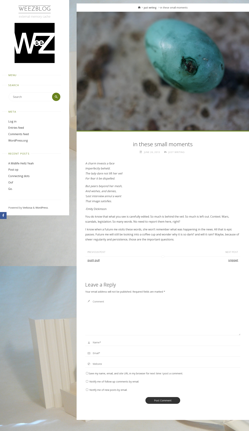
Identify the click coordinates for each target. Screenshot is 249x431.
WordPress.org (18, 140)
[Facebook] (3, 215)
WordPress (41, 207)
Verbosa (27, 207)
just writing (150, 7)
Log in (12, 121)
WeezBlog (35, 9)
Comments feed (18, 134)
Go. (10, 189)
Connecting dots (19, 176)
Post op (13, 169)
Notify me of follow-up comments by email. (114, 381)
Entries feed (16, 128)
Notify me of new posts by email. (108, 390)
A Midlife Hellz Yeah (21, 163)
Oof (10, 182)
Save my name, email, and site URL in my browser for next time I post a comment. (134, 373)
